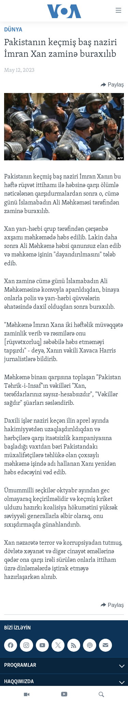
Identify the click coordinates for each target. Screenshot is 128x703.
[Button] (112, 85)
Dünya (13, 30)
